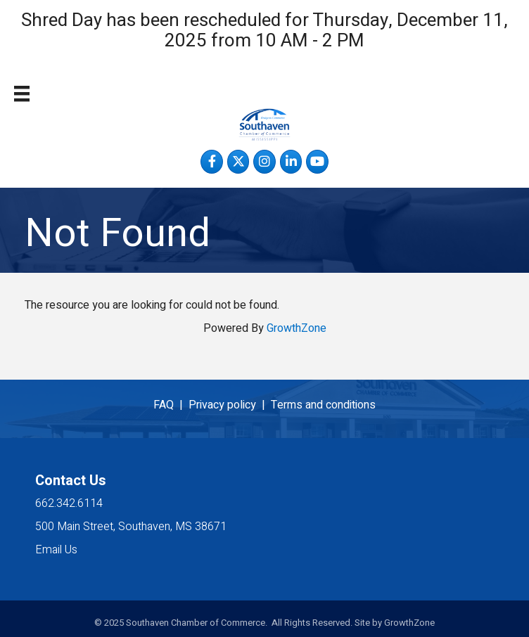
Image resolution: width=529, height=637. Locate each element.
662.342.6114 (69, 503)
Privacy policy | (230, 405)
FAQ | (171, 405)
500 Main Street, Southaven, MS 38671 (131, 526)
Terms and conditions (323, 405)
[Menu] (22, 93)
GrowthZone (296, 328)
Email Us (56, 549)
